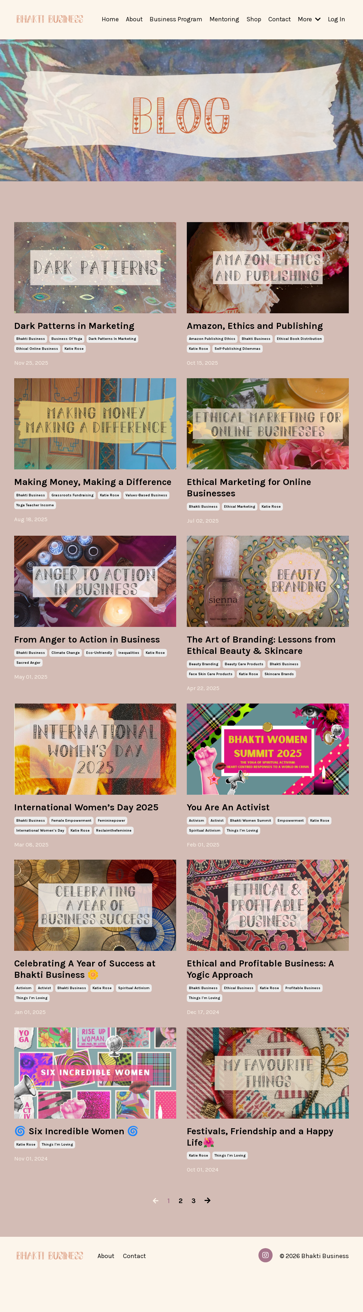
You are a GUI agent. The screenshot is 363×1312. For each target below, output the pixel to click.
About (132, 19)
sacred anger (28, 691)
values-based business (146, 510)
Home (108, 19)
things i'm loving (242, 849)
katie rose (74, 350)
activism (196, 839)
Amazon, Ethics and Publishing (266, 326)
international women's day (40, 862)
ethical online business (37, 350)
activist (217, 839)
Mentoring (223, 19)
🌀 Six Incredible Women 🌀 (85, 1166)
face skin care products (211, 691)
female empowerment (71, 852)
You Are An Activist (234, 825)
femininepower (111, 852)
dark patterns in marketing (112, 340)
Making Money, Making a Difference (77, 490)
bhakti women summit (250, 839)
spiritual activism (204, 849)
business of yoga (66, 340)
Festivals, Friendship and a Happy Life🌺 (255, 1172)
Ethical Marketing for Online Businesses (259, 490)
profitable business (302, 1022)
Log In (336, 19)
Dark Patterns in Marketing (84, 326)
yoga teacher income (35, 520)
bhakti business (30, 340)
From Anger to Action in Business (74, 661)
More (309, 19)
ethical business (238, 1022)
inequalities (128, 681)
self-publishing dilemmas (237, 350)
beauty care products (244, 681)
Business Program (175, 19)
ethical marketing (239, 510)
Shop (253, 19)
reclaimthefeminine (114, 862)
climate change (65, 681)
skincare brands (279, 691)
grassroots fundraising (72, 510)
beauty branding (203, 681)
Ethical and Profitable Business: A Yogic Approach (256, 1002)
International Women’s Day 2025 (83, 831)
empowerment (291, 839)
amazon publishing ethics (212, 340)
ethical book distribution (299, 340)
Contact (279, 19)
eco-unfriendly (99, 681)
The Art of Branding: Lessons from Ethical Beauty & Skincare (268, 661)
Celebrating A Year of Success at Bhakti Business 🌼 (89, 1002)
